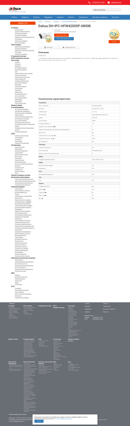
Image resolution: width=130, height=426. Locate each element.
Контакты (115, 17)
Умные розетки (19, 160)
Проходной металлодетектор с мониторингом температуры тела (15, 366)
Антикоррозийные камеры (23, 207)
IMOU (13, 273)
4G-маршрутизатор (21, 67)
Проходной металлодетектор (24, 183)
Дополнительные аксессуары (24, 116)
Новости (71, 17)
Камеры (17, 275)
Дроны (17, 194)
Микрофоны (18, 99)
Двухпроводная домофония (23, 113)
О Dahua (14, 17)
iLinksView (18, 66)
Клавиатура (18, 92)
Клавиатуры (19, 169)
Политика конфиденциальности (16, 421)
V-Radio (17, 62)
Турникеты (18, 139)
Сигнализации (16, 145)
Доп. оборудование (21, 120)
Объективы (18, 101)
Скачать (114, 41)
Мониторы (18, 84)
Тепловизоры (19, 188)
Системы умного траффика (23, 201)
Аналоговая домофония (22, 111)
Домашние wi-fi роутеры (22, 77)
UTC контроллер (20, 96)
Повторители (19, 152)
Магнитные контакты (21, 154)
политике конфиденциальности (63, 418)
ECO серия (18, 52)
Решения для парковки (22, 216)
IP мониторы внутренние (22, 122)
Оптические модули (21, 94)
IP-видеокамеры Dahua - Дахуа (17, 414)
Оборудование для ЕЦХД (22, 190)
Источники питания (21, 97)
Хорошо (39, 421)
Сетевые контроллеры (22, 135)
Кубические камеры (21, 33)
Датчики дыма (19, 167)
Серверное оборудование (23, 211)
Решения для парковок (22, 143)
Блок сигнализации (21, 69)
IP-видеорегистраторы (18, 56)
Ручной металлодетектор (22, 184)
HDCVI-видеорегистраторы (20, 58)
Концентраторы (20, 147)
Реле (16, 173)
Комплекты (18, 158)
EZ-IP (13, 286)
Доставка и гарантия (99, 17)
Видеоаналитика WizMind (23, 203)
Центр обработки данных (22, 220)
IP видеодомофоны (17, 107)
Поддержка (48, 17)
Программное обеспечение (23, 215)
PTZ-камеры (18, 39)
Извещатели (18, 149)
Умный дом (18, 280)
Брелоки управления (21, 150)
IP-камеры (14, 27)
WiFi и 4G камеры (20, 42)
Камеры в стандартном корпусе (24, 37)
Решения (36, 17)
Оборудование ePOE (21, 213)
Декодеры (18, 90)
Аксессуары (15, 60)
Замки (17, 282)
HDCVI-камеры (16, 45)
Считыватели (19, 137)
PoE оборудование (20, 86)
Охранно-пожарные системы (20, 175)
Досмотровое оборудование (20, 177)
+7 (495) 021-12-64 (98, 2)
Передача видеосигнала (22, 222)
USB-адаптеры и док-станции (24, 73)
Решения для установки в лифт (24, 226)
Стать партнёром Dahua (64, 38)
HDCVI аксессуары (20, 103)
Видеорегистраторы (21, 277)
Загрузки (60, 17)
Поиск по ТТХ (23, 23)
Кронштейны (19, 88)
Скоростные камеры (21, 41)
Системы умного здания (22, 256)
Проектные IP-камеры (21, 248)
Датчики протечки (20, 162)
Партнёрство (83, 17)
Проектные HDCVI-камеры (23, 200)
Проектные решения (18, 187)
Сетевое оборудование (22, 297)
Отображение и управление (23, 196)
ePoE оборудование (21, 82)
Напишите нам (116, 2)
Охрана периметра (20, 254)
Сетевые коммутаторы (22, 81)
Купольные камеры (21, 35)
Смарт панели (19, 115)
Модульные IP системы (22, 118)
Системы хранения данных (23, 224)
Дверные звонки (16, 105)
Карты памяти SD (20, 79)
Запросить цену (61, 35)
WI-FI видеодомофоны (22, 109)
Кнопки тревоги (20, 171)
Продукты (25, 17)
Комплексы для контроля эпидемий (23, 258)
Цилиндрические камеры (22, 31)
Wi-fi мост (18, 64)
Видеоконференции (21, 192)
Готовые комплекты (21, 131)
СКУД (13, 133)
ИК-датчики (18, 156)
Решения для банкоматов (23, 231)
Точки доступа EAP (20, 75)
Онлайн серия (19, 29)
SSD (16, 71)
